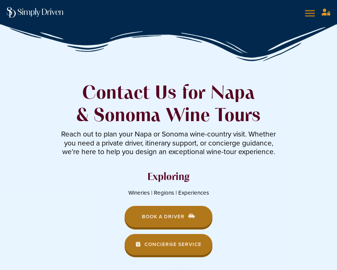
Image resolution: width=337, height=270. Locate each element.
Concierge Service (169, 244)
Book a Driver (168, 216)
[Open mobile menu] (311, 13)
